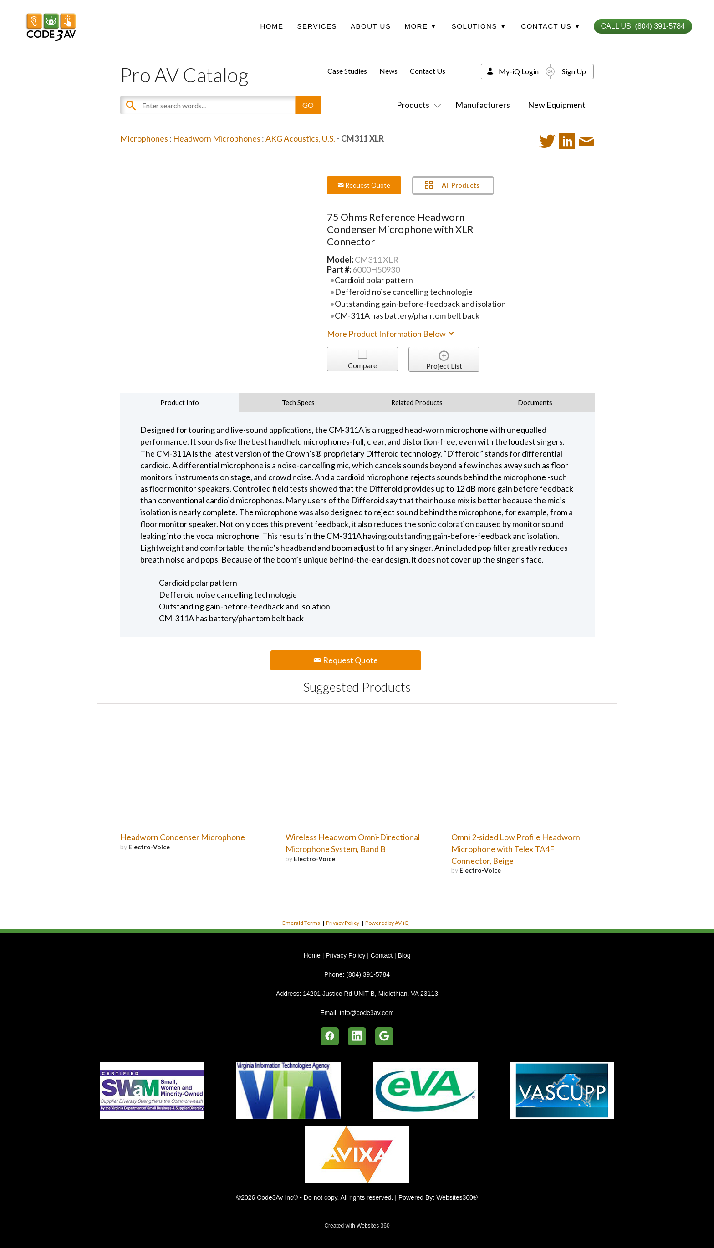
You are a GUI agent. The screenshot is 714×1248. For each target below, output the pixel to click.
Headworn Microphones (216, 138)
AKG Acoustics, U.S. (300, 138)
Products (417, 105)
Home (271, 26)
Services (317, 26)
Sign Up (574, 71)
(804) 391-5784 (368, 974)
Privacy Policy (342, 922)
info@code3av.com (367, 1012)
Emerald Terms (301, 922)
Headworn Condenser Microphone (182, 837)
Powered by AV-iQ (387, 922)
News (388, 70)
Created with (356, 1226)
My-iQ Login (519, 71)
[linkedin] (357, 1036)
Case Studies (347, 70)
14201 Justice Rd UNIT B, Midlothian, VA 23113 (370, 993)
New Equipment (557, 105)
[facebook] (330, 1036)
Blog (404, 955)
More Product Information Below (391, 334)
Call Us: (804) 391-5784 (643, 26)
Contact (382, 955)
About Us (371, 26)
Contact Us (427, 70)
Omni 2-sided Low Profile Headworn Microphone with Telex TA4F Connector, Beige (515, 849)
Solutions (478, 26)
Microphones (144, 138)
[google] (384, 1036)
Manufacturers (482, 105)
